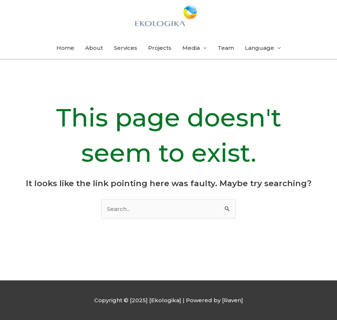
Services (125, 47)
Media (191, 47)
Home (65, 47)
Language (259, 47)
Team (226, 47)
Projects (159, 47)
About (94, 47)
